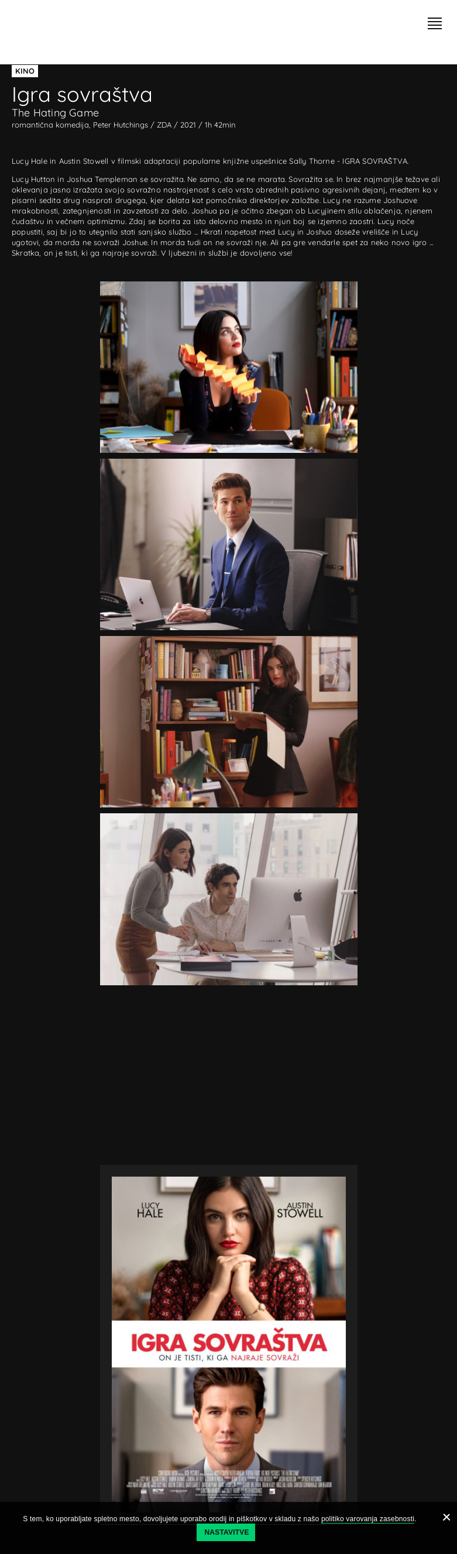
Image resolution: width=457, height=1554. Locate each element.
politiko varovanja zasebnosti (367, 1519)
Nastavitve (227, 1532)
